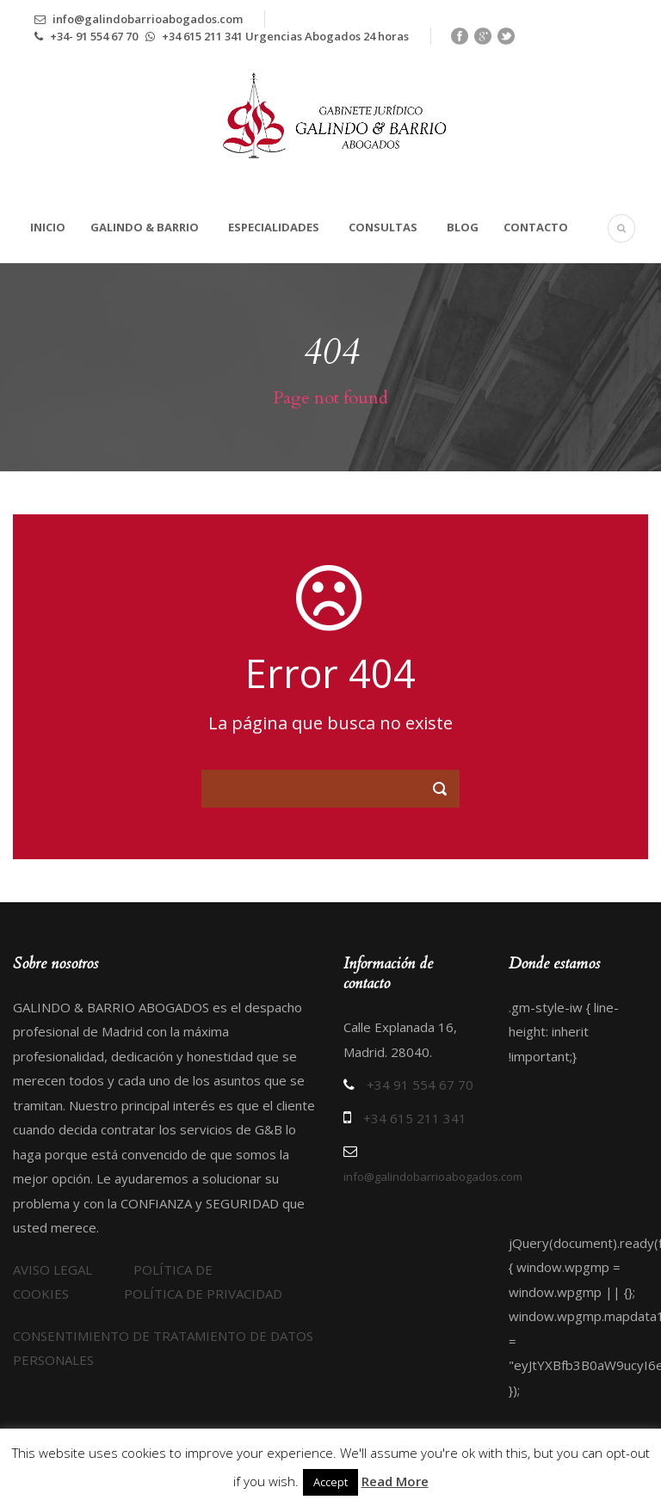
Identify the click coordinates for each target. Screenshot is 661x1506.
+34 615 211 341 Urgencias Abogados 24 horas (277, 36)
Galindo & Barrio (144, 227)
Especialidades (273, 227)
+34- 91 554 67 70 (87, 36)
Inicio (47, 227)
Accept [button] (330, 1482)
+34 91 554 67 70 (420, 1084)
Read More (395, 1481)
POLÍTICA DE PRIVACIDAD (203, 1293)
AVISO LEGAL (73, 1269)
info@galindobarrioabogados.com (138, 19)
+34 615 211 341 (414, 1118)
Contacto (535, 227)
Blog (463, 227)
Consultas (383, 227)
